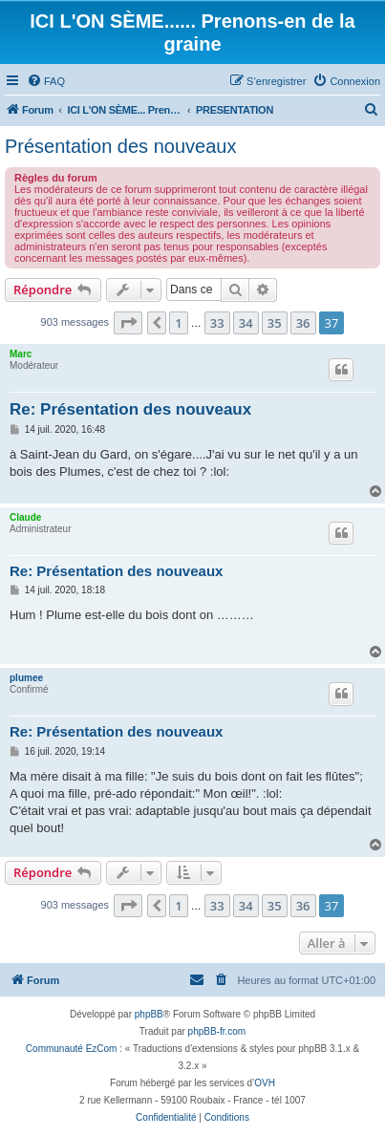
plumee (26, 678)
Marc (21, 354)
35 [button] (274, 323)
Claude (25, 517)
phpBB (149, 1014)
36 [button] (303, 323)
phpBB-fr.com (217, 1031)
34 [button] (246, 323)
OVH (264, 1083)
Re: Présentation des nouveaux (130, 409)
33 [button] (217, 323)
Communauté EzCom (72, 1048)
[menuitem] (46, 81)
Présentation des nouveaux (120, 146)
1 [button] (178, 323)
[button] (128, 322)
